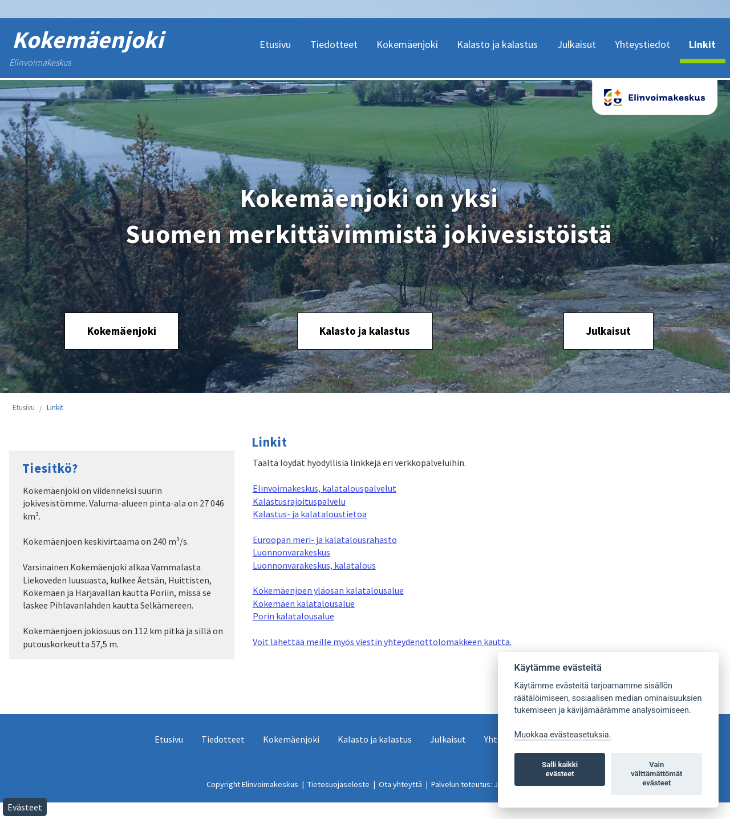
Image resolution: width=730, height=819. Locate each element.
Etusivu (24, 407)
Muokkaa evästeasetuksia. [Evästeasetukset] (562, 735)
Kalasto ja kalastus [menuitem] (497, 44)
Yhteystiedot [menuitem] (642, 44)
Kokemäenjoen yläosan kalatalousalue (328, 590)
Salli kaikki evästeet (560, 769)
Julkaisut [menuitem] (576, 44)
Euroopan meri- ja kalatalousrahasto (325, 539)
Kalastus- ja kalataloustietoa (310, 514)
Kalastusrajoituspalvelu (299, 501)
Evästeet (24, 807)
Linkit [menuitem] (702, 44)
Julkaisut (608, 331)
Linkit (55, 407)
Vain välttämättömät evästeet (656, 773)
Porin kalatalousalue (293, 616)
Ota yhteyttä (400, 784)
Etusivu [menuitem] (275, 44)
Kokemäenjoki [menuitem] (407, 44)
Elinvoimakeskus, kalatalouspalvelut (324, 488)
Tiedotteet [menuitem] (334, 44)
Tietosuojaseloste (338, 784)
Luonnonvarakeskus (291, 552)
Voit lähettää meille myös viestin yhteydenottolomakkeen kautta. (382, 641)
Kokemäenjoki (121, 331)
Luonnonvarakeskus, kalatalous (314, 565)
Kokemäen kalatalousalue (304, 603)
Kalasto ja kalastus (364, 331)
